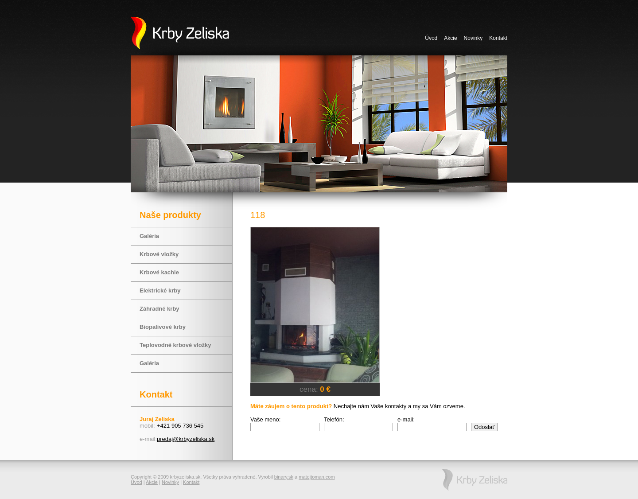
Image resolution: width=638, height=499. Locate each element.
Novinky (473, 38)
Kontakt (498, 38)
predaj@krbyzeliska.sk (185, 439)
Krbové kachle (159, 272)
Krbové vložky (159, 254)
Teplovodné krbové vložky (175, 345)
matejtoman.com (317, 477)
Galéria (149, 236)
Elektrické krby (160, 290)
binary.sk (283, 477)
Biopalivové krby (163, 327)
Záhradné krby (159, 308)
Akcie (450, 38)
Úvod (431, 38)
